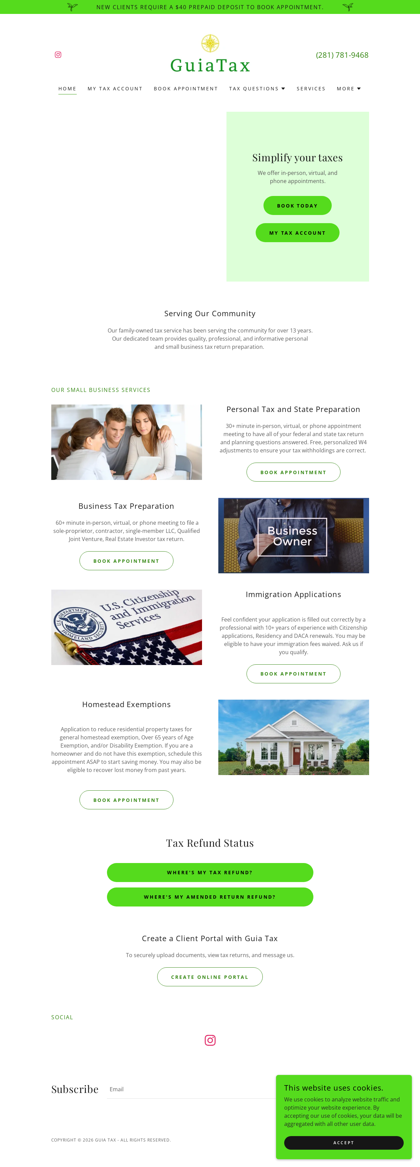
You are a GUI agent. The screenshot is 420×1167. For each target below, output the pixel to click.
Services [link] (311, 88)
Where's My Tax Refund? (210, 872)
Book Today (297, 205)
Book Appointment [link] (186, 88)
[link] (58, 54)
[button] (257, 89)
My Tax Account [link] (115, 88)
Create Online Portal (210, 977)
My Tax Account (297, 233)
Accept (343, 1143)
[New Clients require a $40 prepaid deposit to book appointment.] (210, 7)
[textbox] (207, 1089)
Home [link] (67, 88)
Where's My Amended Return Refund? (210, 897)
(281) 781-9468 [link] (342, 55)
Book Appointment (293, 472)
